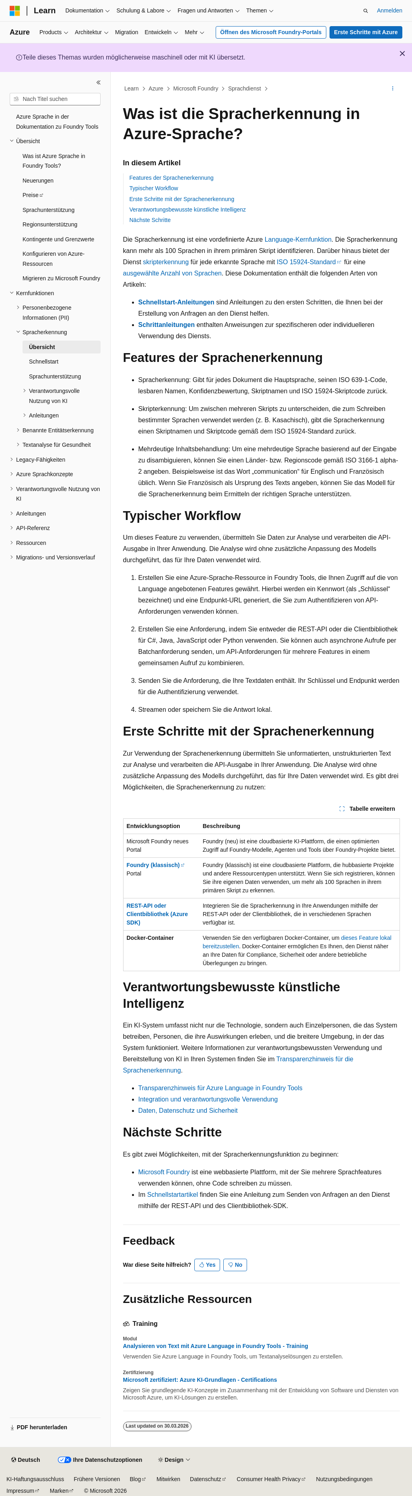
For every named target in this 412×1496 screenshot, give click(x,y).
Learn (131, 88)
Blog (135, 1479)
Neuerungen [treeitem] (38, 180)
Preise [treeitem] (31, 195)
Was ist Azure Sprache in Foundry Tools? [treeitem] (54, 161)
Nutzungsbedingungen (344, 1479)
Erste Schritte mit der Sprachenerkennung (182, 199)
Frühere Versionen (97, 1479)
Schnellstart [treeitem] (43, 361)
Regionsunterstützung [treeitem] (50, 224)
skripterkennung (166, 262)
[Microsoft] (15, 11)
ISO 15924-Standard (306, 262)
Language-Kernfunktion (298, 239)
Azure (155, 88)
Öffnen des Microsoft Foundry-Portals (270, 32)
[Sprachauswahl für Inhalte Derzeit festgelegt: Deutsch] (25, 1460)
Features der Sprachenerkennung (172, 178)
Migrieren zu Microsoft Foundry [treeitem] (61, 278)
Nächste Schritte (150, 220)
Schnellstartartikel (172, 1194)
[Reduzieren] (98, 82)
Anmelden (389, 10)
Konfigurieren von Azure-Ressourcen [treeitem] (53, 259)
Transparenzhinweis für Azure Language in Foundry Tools (220, 1088)
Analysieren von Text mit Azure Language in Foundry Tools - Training (215, 1346)
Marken (59, 1491)
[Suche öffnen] (366, 11)
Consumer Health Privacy (269, 1479)
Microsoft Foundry (195, 88)
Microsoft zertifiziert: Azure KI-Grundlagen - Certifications (200, 1380)
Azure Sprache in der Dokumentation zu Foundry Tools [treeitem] (57, 121)
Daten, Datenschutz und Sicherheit (188, 1110)
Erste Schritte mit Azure (366, 32)
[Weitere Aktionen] (392, 88)
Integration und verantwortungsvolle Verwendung (208, 1099)
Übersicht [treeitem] (42, 347)
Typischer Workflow (154, 188)
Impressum (20, 1491)
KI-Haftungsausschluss (35, 1479)
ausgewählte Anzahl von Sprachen (172, 273)
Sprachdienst (244, 88)
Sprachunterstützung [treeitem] (48, 210)
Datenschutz (205, 1479)
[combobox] (55, 99)
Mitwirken (168, 1479)
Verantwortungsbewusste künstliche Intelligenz (188, 209)
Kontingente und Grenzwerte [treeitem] (58, 239)
